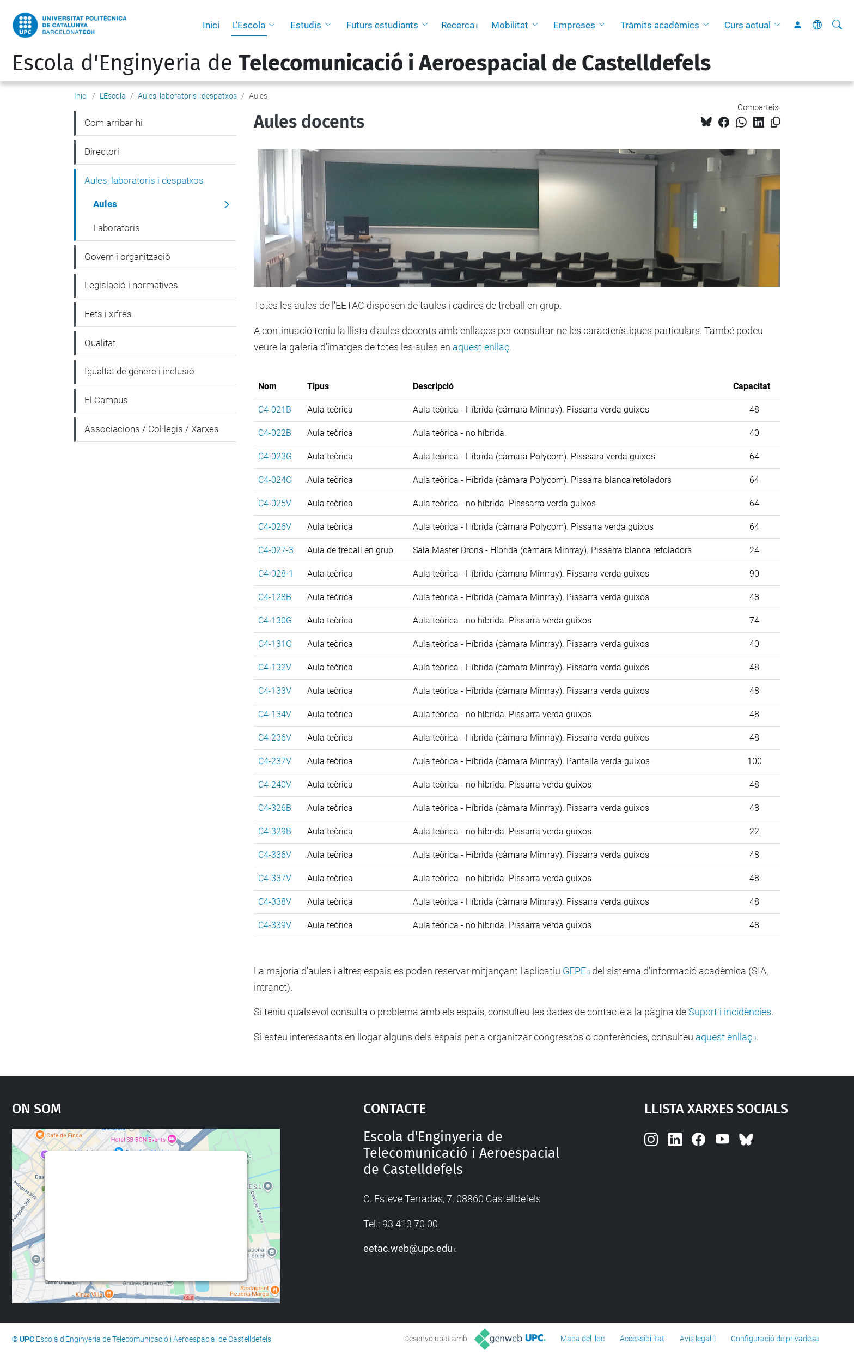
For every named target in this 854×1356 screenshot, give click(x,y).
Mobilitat (509, 25)
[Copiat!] (775, 122)
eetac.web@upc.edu (408, 1248)
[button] (274, 25)
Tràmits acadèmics (659, 25)
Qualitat (99, 342)
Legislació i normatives (131, 285)
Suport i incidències (729, 1012)
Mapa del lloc (582, 1338)
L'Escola (249, 25)
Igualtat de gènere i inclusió (139, 371)
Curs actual (747, 25)
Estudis (305, 25)
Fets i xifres (108, 313)
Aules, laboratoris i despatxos (187, 96)
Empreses (574, 25)
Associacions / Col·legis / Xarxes (151, 428)
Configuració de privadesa (775, 1338)
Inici (211, 25)
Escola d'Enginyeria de (361, 63)
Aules (105, 203)
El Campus (106, 400)
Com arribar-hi (113, 122)
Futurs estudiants (382, 25)
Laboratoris (116, 227)
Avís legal (695, 1338)
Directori (101, 151)
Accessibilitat (642, 1338)
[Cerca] (837, 25)
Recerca (457, 25)
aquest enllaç (481, 347)
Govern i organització (127, 256)
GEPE (574, 971)
